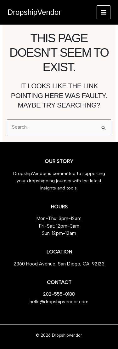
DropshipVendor (34, 12)
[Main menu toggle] (103, 12)
